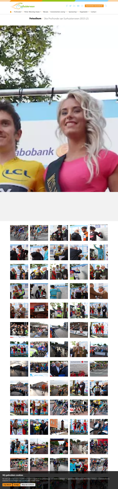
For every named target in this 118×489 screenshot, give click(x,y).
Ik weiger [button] (16, 484)
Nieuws (45, 12)
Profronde (17, 12)
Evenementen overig (57, 12)
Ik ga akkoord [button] (7, 484)
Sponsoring (72, 12)
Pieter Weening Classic (32, 12)
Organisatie (83, 12)
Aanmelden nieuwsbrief (94, 6)
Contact (93, 12)
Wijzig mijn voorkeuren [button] (28, 484)
